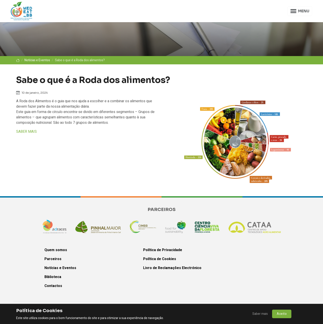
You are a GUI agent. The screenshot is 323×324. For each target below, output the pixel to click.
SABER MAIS (26, 131)
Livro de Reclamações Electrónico (172, 268)
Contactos (53, 286)
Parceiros (52, 259)
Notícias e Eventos (37, 60)
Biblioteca (52, 277)
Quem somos (55, 250)
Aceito (282, 313)
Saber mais (260, 313)
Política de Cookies (159, 259)
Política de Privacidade (162, 250)
